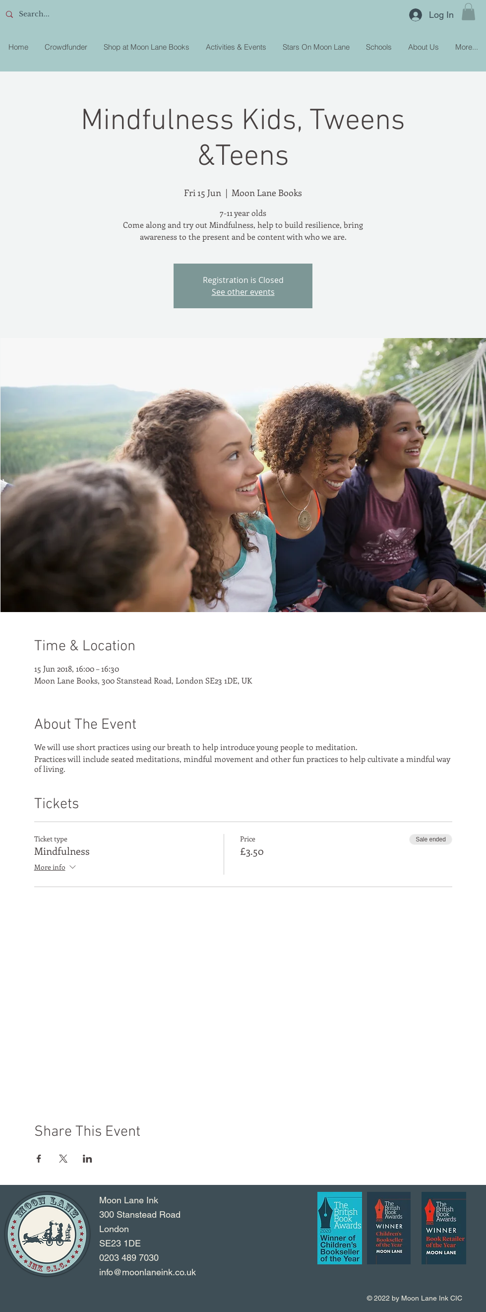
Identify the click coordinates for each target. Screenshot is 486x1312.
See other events (243, 291)
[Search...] (75, 14)
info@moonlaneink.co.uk (147, 1272)
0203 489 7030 (129, 1257)
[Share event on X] (63, 1159)
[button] (468, 11)
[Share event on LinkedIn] (87, 1159)
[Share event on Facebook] (39, 1159)
